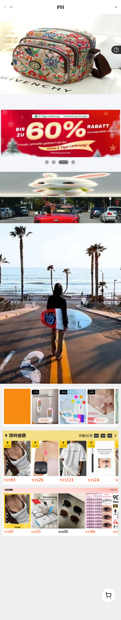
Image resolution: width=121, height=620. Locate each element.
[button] (5, 7)
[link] (17, 406)
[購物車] (116, 7)
